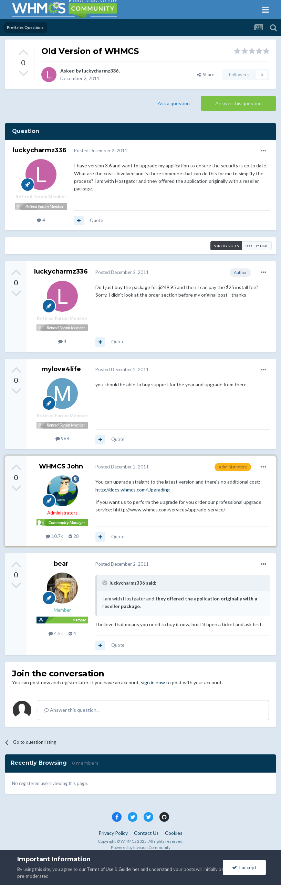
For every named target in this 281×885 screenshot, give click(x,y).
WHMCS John (61, 466)
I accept (244, 867)
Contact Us (146, 833)
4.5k (56, 633)
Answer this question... (72, 710)
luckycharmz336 (100, 71)
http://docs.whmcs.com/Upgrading (132, 490)
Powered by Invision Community (140, 847)
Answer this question (238, 103)
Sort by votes (226, 246)
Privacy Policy (113, 833)
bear (61, 563)
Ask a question (174, 103)
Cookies (174, 833)
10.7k (54, 536)
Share (205, 74)
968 (62, 438)
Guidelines (128, 869)
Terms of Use (100, 869)
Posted (100, 150)
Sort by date (257, 246)
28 (74, 536)
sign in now (153, 682)
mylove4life (61, 369)
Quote (96, 220)
